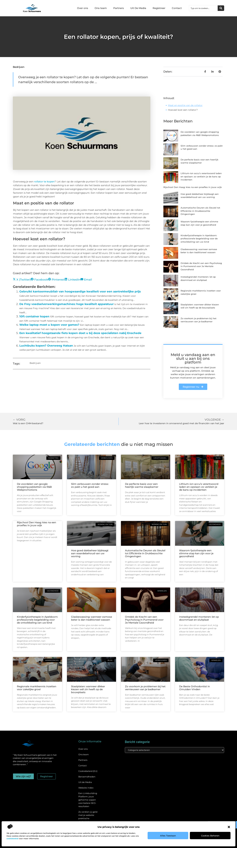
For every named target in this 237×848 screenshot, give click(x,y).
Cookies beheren (210, 835)
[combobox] (203, 8)
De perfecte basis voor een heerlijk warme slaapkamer (141, 485)
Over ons (82, 8)
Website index (85, 787)
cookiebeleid (12, 838)
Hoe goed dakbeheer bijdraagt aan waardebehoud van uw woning (89, 553)
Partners (118, 8)
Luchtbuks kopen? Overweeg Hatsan (46, 345)
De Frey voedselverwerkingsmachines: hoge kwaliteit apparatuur (66, 304)
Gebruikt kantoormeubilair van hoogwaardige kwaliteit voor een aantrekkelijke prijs (80, 291)
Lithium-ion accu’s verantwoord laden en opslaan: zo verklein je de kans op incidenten (201, 176)
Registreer (159, 8)
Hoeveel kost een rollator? (183, 109)
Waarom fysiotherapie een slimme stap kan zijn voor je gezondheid (196, 553)
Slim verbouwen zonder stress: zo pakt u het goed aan (90, 485)
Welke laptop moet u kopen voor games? (49, 324)
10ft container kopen (34, 316)
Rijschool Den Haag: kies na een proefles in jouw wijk (192, 187)
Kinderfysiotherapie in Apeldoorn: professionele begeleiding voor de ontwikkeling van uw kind (199, 238)
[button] (228, 827)
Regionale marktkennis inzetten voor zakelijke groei (36, 688)
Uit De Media (138, 8)
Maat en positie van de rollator (185, 105)
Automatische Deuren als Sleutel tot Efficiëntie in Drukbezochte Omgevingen (200, 210)
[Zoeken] (221, 8)
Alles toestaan (168, 835)
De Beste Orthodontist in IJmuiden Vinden (194, 688)
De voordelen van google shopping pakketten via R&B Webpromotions (34, 486)
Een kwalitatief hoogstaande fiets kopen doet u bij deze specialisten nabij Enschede (80, 333)
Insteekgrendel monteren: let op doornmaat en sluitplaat (199, 618)
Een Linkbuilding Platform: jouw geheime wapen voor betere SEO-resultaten (87, 800)
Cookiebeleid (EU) (87, 771)
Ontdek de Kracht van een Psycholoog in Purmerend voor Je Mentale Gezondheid (201, 266)
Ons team (101, 8)
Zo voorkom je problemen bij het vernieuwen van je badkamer (145, 688)
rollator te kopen (44, 181)
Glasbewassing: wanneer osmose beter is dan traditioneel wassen (91, 618)
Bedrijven (18, 66)
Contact (177, 8)
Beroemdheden (86, 776)
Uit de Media (85, 782)
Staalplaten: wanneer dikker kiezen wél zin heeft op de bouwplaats (88, 689)
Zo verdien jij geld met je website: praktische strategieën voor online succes (87, 818)
